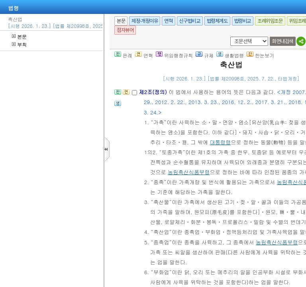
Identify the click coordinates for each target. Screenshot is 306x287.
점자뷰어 (125, 30)
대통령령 (220, 142)
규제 (205, 55)
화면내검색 (282, 41)
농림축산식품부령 (189, 172)
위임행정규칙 (174, 55)
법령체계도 (217, 21)
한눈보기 (260, 55)
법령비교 (242, 21)
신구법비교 (189, 21)
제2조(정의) (154, 92)
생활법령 (230, 55)
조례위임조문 (270, 21)
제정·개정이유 (144, 21)
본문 (19, 36)
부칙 (19, 44)
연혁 (168, 21)
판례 (123, 55)
